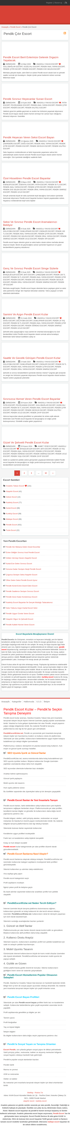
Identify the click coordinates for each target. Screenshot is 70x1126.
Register (49, 3)
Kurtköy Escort (12, 514)
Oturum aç (58, 3)
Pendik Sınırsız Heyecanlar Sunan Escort (27, 98)
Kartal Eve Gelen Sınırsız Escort (19, 564)
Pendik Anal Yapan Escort (53, 67)
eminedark (10, 64)
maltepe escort (53, 1122)
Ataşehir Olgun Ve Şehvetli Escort (19, 619)
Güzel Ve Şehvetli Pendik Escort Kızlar (26, 442)
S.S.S (38, 702)
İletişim (47, 702)
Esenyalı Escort (26, 185)
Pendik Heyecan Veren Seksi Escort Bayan (28, 137)
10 (46, 473)
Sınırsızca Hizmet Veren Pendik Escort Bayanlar (31, 398)
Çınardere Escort (11, 144)
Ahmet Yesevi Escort (47, 446)
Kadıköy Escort (12, 502)
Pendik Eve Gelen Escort (48, 69)
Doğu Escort (27, 144)
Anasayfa (4, 27)
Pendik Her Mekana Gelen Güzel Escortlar (23, 547)
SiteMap (30, 1093)
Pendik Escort (15, 27)
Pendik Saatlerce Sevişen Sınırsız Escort (22, 591)
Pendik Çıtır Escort (12, 69)
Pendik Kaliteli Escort (35, 108)
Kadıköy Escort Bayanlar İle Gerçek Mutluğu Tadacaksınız (29, 602)
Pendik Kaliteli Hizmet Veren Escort (20, 625)
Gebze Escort (11, 497)
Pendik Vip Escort (46, 239)
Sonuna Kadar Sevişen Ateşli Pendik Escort (23, 569)
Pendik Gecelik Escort (40, 146)
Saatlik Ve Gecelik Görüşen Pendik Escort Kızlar (32, 357)
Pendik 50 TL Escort (57, 185)
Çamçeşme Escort (44, 275)
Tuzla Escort (11, 530)
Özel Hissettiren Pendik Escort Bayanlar (26, 178)
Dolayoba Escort (11, 231)
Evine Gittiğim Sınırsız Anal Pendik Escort (23, 552)
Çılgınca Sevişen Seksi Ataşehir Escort (21, 575)
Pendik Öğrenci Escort (36, 326)
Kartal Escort (11, 508)
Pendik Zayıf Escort (39, 413)
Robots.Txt (39, 1093)
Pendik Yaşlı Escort (20, 456)
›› (52, 473)
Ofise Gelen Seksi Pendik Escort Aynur (21, 580)
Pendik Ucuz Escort (20, 192)
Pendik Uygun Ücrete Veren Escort (20, 613)
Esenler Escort (10, 185)
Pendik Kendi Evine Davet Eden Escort (21, 586)
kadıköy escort (41, 1101)
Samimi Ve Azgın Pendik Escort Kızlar (25, 314)
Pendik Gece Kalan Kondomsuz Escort (21, 597)
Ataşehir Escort (12, 491)
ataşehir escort (28, 1101)
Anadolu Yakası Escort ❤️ (48, 64)
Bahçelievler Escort (13, 275)
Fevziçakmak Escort (20, 105)
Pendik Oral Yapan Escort (39, 190)
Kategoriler (16, 702)
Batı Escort (29, 275)
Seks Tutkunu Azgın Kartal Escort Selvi (21, 608)
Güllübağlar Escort (13, 67)
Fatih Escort (41, 185)
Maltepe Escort (12, 519)
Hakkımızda (29, 702)
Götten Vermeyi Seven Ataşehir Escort (21, 558)
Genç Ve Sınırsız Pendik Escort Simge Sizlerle (30, 268)
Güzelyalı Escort (32, 67)
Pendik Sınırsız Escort (46, 282)
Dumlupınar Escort (29, 231)
